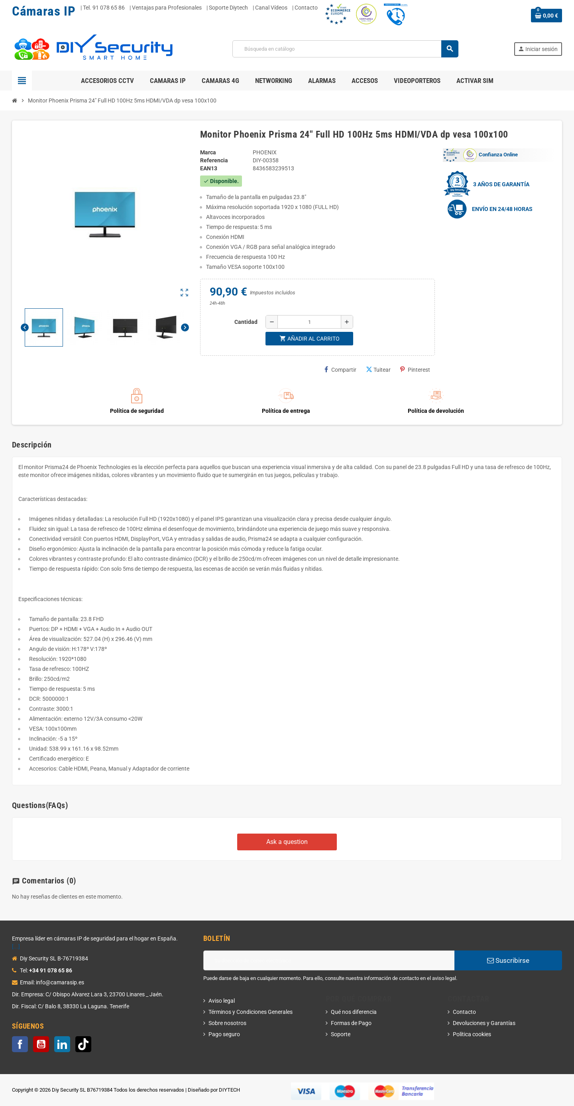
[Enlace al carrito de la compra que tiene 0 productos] (546, 15)
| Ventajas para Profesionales (166, 7)
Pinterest (415, 369)
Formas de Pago (351, 1023)
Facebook (20, 1044)
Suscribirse (508, 960)
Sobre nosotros (227, 1023)
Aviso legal (221, 1001)
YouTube (41, 1044)
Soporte (340, 1034)
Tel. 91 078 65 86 (104, 7)
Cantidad (246, 322)
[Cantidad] (309, 321)
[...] (16, 946)
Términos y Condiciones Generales (250, 1012)
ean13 (208, 168)
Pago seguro (224, 1034)
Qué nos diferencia (354, 1012)
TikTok (83, 1044)
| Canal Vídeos (270, 7)
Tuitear (378, 369)
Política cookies (472, 1034)
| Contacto (305, 7)
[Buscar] (345, 48)
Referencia (214, 160)
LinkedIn (62, 1044)
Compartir (340, 369)
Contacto (464, 1012)
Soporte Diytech (228, 7)
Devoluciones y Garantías (484, 1023)
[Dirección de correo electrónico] (328, 960)
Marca (208, 152)
